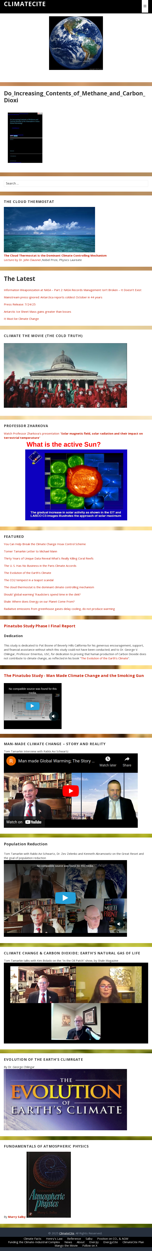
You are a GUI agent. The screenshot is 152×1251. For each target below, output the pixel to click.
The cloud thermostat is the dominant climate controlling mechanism (49, 587)
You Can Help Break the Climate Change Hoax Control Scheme (45, 544)
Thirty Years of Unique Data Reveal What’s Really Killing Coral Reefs (49, 558)
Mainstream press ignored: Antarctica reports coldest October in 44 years (53, 297)
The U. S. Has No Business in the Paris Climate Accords (40, 566)
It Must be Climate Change (21, 319)
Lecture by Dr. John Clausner (55, 255)
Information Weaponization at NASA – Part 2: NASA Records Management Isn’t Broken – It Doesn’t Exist (72, 290)
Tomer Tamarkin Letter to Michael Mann (30, 551)
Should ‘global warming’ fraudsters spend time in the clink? (42, 594)
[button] (145, 6)
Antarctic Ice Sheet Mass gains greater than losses (37, 311)
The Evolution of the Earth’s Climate (27, 573)
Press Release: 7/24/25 (20, 304)
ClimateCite (25, 4)
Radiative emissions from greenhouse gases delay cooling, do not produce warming (59, 609)
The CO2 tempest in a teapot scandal (28, 580)
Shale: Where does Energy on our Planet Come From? (39, 601)
